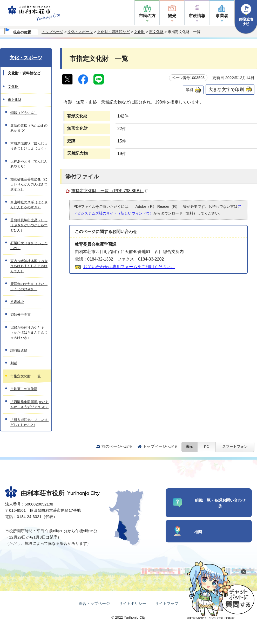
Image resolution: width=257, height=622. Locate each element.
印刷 (189, 90)
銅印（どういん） (23, 113)
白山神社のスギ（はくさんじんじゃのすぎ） (29, 204)
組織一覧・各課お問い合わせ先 (220, 503)
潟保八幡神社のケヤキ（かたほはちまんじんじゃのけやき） (29, 333)
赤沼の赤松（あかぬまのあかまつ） (29, 128)
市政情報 (197, 16)
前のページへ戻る (117, 446)
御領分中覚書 (20, 314)
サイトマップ (166, 603)
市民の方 (147, 16)
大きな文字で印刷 (226, 89)
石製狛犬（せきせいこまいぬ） (29, 245)
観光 (172, 16)
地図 (198, 531)
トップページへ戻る (160, 446)
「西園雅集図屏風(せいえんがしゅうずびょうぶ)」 (29, 404)
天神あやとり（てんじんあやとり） (29, 163)
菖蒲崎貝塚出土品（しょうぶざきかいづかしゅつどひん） (29, 225)
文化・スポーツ (80, 32)
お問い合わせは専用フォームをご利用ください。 (129, 266)
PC (206, 447)
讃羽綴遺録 (18, 350)
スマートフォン (235, 447)
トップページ (52, 32)
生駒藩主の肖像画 (23, 389)
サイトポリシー (132, 603)
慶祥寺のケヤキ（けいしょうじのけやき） (29, 286)
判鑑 (13, 363)
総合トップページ (94, 603)
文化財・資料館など (113, 32)
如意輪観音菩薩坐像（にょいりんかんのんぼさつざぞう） (29, 184)
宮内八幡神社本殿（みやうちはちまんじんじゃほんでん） (29, 266)
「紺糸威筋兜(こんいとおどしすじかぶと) (29, 422)
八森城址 (17, 302)
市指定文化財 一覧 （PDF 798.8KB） (109, 191)
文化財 (139, 32)
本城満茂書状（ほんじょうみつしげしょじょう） (29, 145)
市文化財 (156, 32)
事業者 (222, 16)
